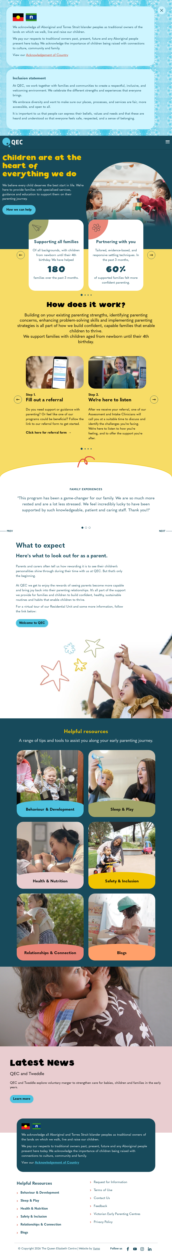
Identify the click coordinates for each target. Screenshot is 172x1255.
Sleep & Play (30, 1200)
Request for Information (110, 1182)
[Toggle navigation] (168, 141)
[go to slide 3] (90, 528)
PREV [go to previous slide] (6, 531)
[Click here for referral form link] (46, 433)
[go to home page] (12, 142)
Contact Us (102, 1198)
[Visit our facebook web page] (128, 1249)
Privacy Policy (103, 1222)
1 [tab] (81, 295)
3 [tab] (88, 295)
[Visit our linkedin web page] (149, 1249)
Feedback (100, 1206)
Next (151, 255)
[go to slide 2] (86, 528)
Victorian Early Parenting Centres (117, 1214)
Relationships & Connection (41, 1224)
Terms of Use (103, 1190)
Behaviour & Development (40, 1192)
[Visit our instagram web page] (142, 1249)
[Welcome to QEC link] (32, 623)
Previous (21, 255)
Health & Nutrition (34, 1208)
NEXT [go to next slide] (165, 531)
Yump (96, 1248)
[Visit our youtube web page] (135, 1249)
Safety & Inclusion (34, 1216)
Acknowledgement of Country (47, 55)
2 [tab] (85, 295)
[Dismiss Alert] (162, 10)
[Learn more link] (21, 1099)
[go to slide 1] (82, 528)
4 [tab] (91, 295)
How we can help (19, 209)
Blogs (24, 1232)
